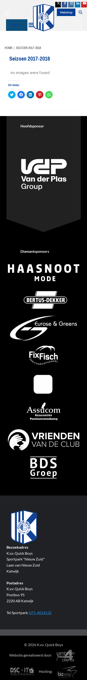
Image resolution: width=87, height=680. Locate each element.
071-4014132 (40, 612)
